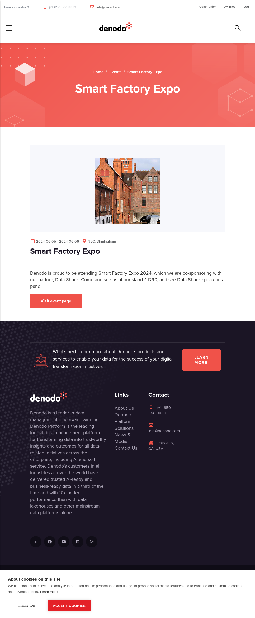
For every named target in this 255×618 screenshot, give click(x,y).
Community (207, 6)
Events (115, 72)
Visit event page (56, 301)
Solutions (124, 428)
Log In (248, 6)
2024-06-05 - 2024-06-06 (54, 241)
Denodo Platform (123, 418)
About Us (124, 408)
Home (98, 72)
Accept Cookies (69, 606)
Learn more (201, 360)
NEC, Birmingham (99, 241)
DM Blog (230, 6)
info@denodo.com (109, 7)
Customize (26, 606)
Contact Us (126, 448)
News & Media (123, 438)
